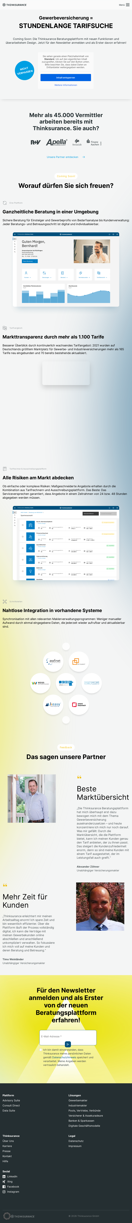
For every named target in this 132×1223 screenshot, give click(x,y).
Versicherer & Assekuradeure (86, 1115)
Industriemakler (78, 1105)
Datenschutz (76, 1141)
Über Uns (8, 1141)
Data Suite (9, 1110)
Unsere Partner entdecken (62, 157)
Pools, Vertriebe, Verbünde (85, 1110)
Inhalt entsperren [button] (65, 77)
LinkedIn (12, 1176)
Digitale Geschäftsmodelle (84, 1125)
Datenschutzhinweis (64, 1057)
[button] (7, 1216)
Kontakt (7, 1156)
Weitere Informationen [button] (65, 84)
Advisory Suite (11, 1100)
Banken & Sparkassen (81, 1120)
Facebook (13, 1186)
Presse (6, 1151)
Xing (10, 1181)
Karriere (7, 1146)
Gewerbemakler (78, 1100)
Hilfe (5, 1161)
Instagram (13, 1191)
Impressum (75, 1146)
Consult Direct (11, 1105)
